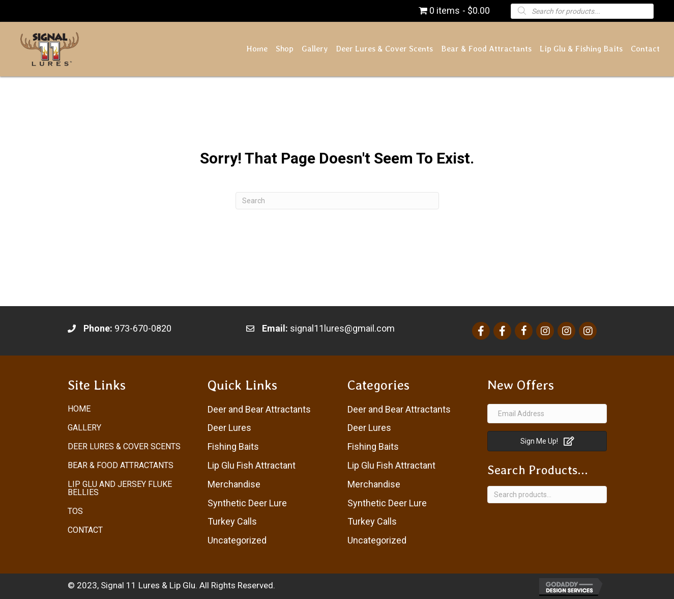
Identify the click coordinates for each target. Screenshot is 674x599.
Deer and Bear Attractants (259, 409)
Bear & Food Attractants (120, 465)
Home (79, 409)
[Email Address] (547, 413)
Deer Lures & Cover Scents (124, 446)
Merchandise (234, 484)
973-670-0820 (142, 328)
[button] (547, 441)
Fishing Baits (233, 446)
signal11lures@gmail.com (342, 328)
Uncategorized (237, 540)
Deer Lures (229, 427)
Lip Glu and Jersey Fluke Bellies (120, 488)
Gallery (84, 427)
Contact (85, 530)
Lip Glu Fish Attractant (252, 465)
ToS (75, 511)
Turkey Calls (232, 521)
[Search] (337, 200)
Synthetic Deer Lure (247, 503)
